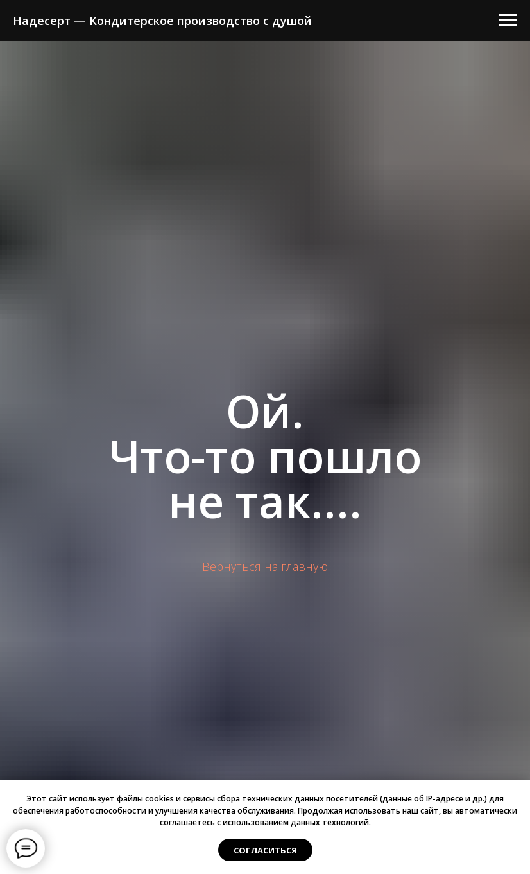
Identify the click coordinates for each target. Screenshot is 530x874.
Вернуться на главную (265, 566)
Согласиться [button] (265, 850)
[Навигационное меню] (508, 20)
